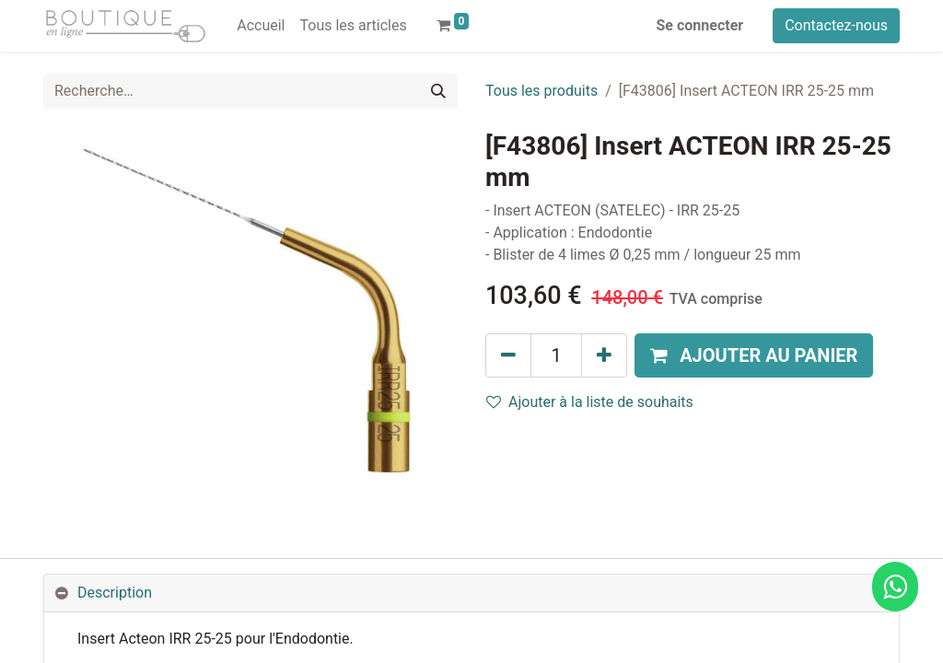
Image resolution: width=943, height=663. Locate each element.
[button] (753, 355)
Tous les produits (541, 90)
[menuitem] (260, 25)
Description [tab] (114, 592)
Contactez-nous (836, 25)
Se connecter (700, 25)
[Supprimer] (508, 355)
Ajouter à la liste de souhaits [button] (589, 402)
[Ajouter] (604, 355)
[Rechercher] (438, 91)
